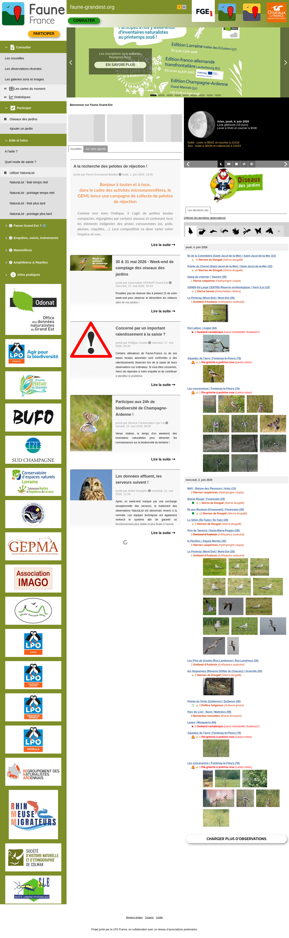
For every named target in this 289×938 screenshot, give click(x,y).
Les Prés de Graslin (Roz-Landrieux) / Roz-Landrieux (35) (223, 660)
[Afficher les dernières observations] (205, 217)
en (184, 7)
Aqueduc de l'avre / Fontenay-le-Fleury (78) (214, 358)
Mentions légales (134, 917)
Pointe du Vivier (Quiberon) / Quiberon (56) (214, 701)
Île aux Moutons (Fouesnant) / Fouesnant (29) (215, 509)
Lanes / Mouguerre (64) (201, 722)
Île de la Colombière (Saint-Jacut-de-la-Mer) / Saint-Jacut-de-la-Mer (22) (231, 255)
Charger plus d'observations (236, 839)
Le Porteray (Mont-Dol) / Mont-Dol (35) (211, 297)
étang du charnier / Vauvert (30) (207, 276)
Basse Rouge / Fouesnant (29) (206, 499)
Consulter (84, 20)
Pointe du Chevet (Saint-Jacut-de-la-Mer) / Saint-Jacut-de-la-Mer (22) (229, 266)
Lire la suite (163, 245)
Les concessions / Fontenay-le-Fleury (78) (213, 388)
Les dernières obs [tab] (198, 210)
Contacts (149, 917)
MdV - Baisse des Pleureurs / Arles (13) (211, 488)
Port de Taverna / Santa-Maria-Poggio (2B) (213, 530)
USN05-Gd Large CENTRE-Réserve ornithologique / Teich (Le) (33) (228, 287)
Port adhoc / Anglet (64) (202, 328)
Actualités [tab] (76, 148)
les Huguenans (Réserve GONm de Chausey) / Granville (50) (224, 671)
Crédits (159, 917)
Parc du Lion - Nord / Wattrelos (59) (209, 711)
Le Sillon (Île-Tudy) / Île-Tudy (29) (207, 520)
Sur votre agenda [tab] (96, 148)
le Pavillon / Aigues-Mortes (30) (206, 541)
